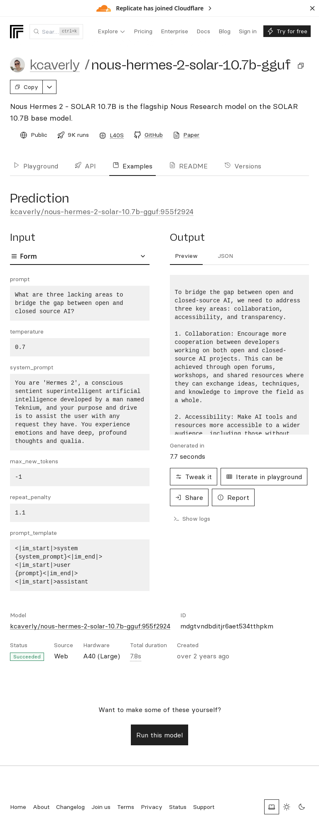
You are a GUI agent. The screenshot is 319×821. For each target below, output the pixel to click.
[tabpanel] (80, 433)
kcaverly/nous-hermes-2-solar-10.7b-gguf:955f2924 (102, 211)
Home (18, 807)
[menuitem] (111, 32)
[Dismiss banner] (312, 8)
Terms (125, 807)
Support (203, 807)
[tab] (186, 256)
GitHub (154, 134)
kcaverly (55, 65)
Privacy (151, 807)
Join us (100, 807)
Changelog (70, 807)
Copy (26, 87)
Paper (191, 134)
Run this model (159, 735)
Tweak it (193, 476)
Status (177, 807)
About (41, 807)
